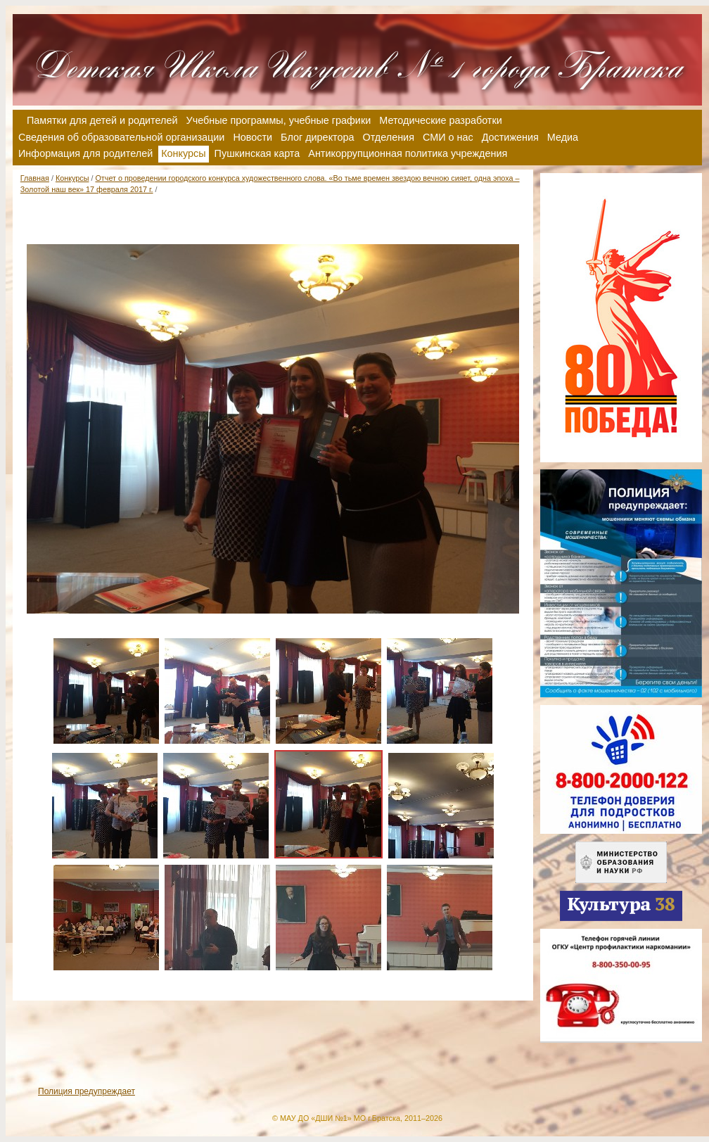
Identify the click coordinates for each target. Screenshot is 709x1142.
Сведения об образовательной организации (121, 137)
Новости (252, 137)
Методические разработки (440, 120)
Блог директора (317, 137)
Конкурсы (72, 178)
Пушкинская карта (257, 153)
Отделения (388, 137)
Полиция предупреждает (86, 1091)
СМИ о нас (448, 137)
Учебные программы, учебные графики (278, 120)
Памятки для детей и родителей (102, 120)
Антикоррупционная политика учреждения (407, 153)
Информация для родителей (85, 153)
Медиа (562, 137)
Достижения (510, 137)
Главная (34, 178)
